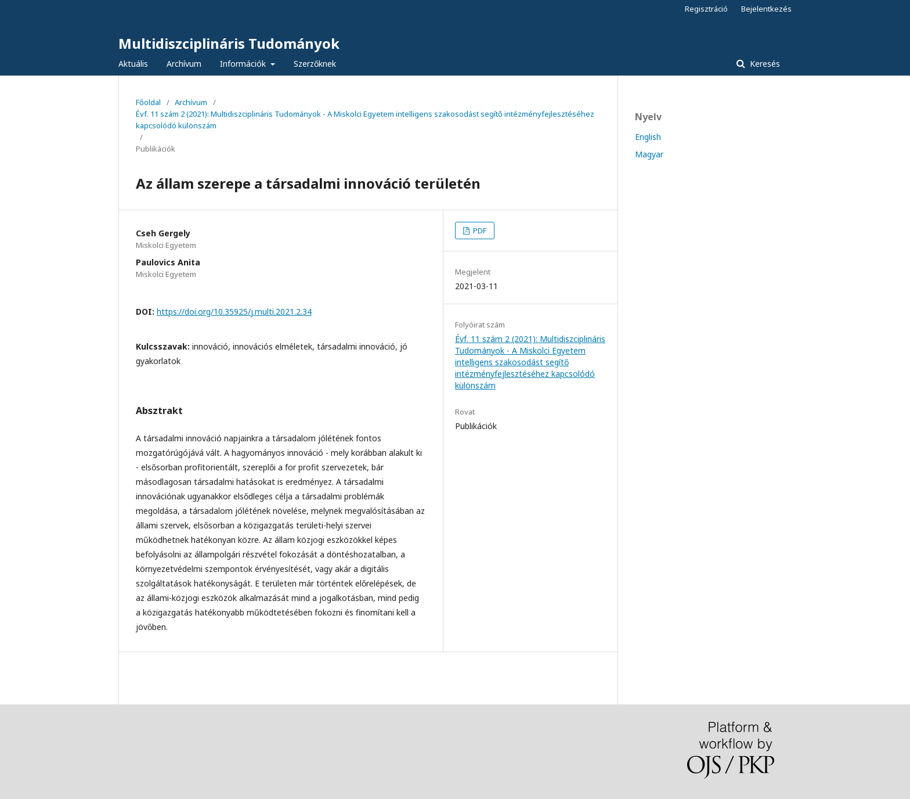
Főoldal (148, 102)
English (648, 136)
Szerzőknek (315, 63)
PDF (478, 230)
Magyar (649, 154)
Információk (244, 63)
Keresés (764, 63)
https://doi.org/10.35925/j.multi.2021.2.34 (234, 311)
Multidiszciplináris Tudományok (229, 43)
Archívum (184, 63)
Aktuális (133, 63)
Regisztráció (706, 8)
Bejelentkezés (766, 8)
